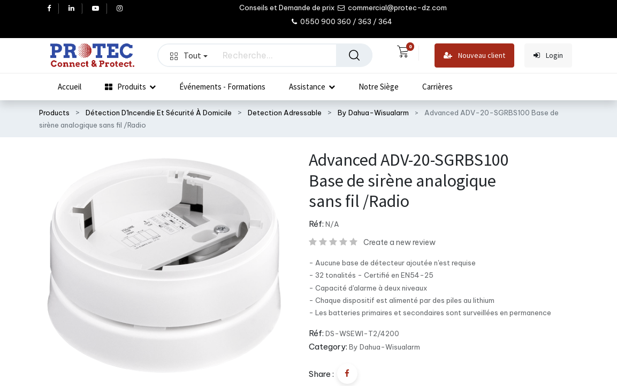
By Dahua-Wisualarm (373, 112)
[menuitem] (69, 86)
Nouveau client (474, 55)
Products (54, 112)
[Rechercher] (354, 55)
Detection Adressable (285, 112)
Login (548, 55)
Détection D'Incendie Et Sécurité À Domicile (159, 112)
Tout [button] (189, 55)
